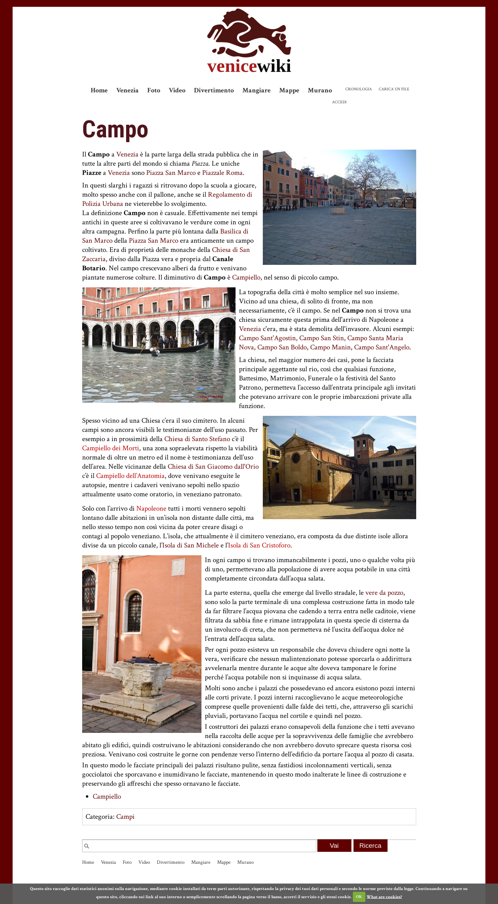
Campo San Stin (321, 338)
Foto (153, 90)
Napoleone (151, 508)
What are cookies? (384, 897)
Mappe (289, 90)
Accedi (339, 102)
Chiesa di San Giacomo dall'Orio (213, 466)
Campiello (246, 277)
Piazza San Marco (171, 172)
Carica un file (394, 89)
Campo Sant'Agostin (267, 338)
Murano (320, 90)
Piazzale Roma (222, 172)
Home (99, 90)
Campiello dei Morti (110, 448)
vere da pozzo (384, 592)
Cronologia (358, 89)
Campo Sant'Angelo (381, 347)
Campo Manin (330, 347)
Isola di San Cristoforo (259, 545)
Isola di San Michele (190, 545)
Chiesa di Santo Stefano (197, 438)
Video (177, 90)
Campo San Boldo (282, 347)
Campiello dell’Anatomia (130, 475)
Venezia (127, 90)
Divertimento (214, 90)
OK (359, 897)
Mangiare (256, 90)
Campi (125, 816)
